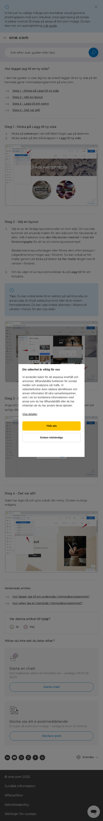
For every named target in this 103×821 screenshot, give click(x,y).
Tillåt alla (51, 426)
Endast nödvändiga (51, 437)
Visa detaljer (29, 414)
